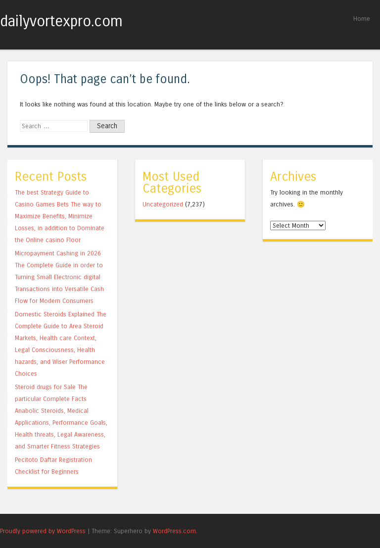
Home (361, 18)
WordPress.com (174, 531)
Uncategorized (162, 204)
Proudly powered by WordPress (43, 531)
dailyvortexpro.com (61, 21)
